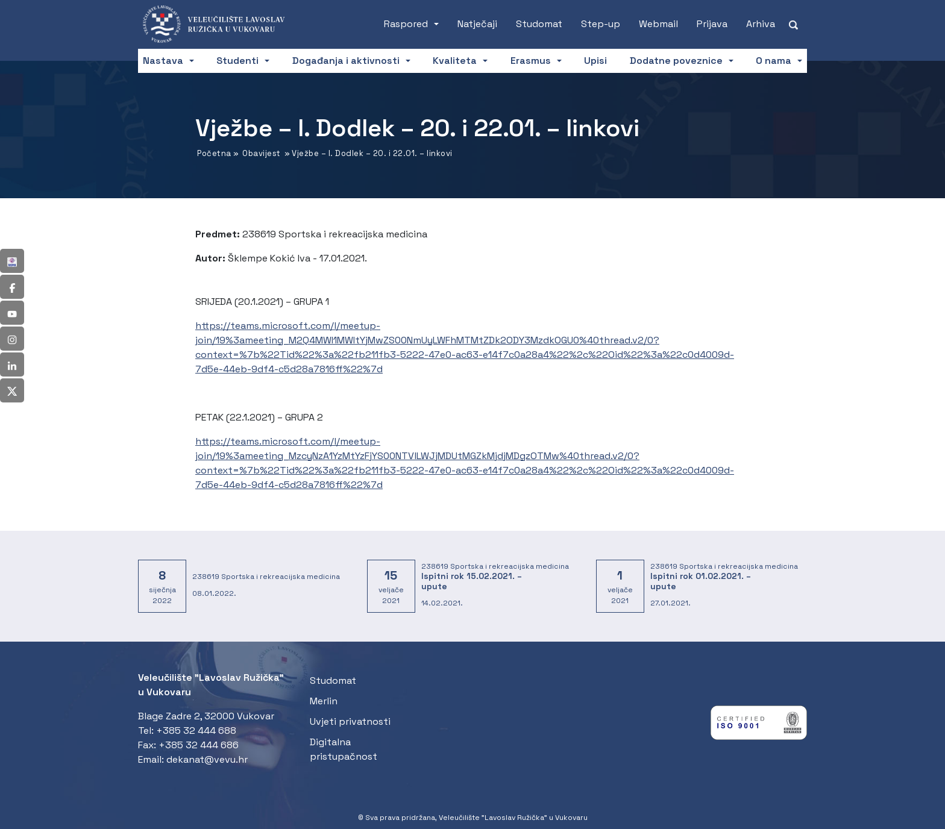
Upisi (595, 60)
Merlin (324, 701)
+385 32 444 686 (199, 745)
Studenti (237, 60)
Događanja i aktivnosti (346, 60)
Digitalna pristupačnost (343, 749)
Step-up (600, 23)
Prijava (712, 23)
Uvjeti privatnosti (350, 721)
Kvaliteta (455, 60)
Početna (214, 153)
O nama (773, 60)
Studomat (539, 23)
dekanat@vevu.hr (207, 759)
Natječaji (477, 23)
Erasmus (530, 60)
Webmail (658, 23)
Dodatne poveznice (676, 60)
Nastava (163, 60)
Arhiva (760, 23)
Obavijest (261, 153)
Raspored (406, 23)
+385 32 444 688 (196, 730)
